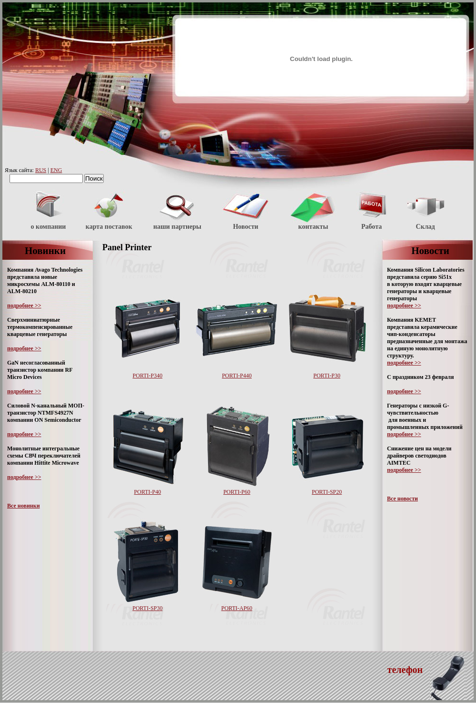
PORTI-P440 (237, 375)
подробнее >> (24, 305)
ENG (56, 170)
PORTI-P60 (236, 492)
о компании (48, 226)
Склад (425, 226)
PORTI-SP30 (147, 608)
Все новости (402, 498)
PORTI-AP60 (236, 608)
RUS (40, 170)
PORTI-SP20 (327, 492)
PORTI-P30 (326, 375)
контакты (313, 226)
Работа (371, 226)
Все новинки (23, 505)
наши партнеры (177, 226)
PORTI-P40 (147, 492)
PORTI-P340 (148, 375)
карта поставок (109, 226)
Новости (245, 226)
